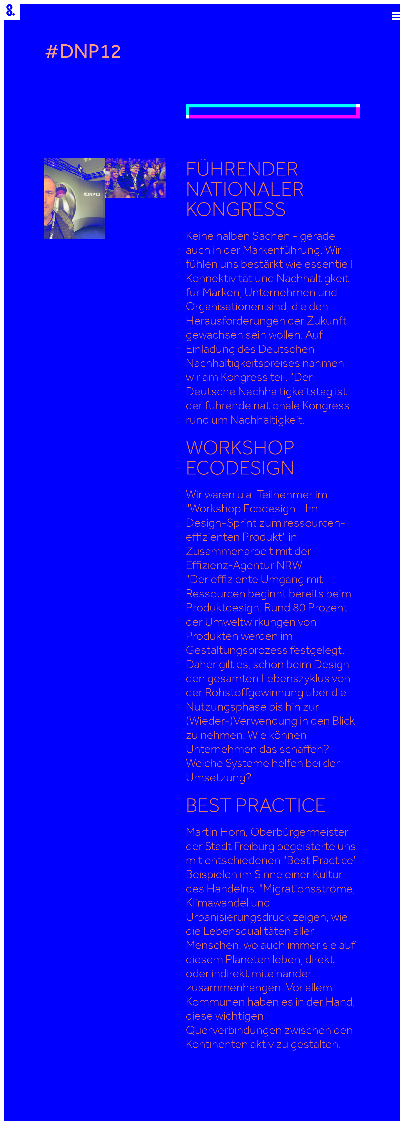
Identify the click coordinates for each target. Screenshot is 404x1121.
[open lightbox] (272, 111)
